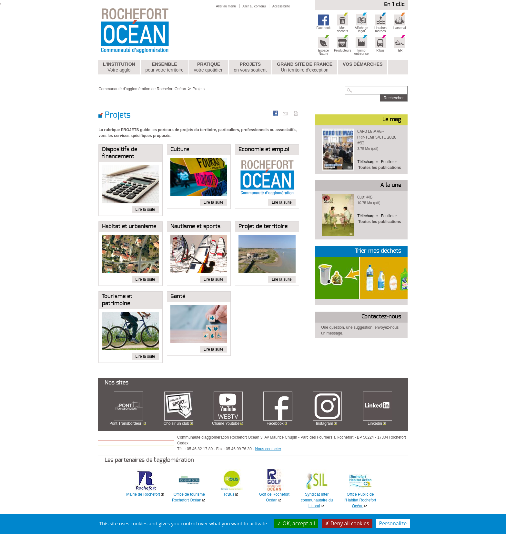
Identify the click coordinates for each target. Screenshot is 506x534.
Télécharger (367, 162)
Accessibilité (281, 6)
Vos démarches (363, 64)
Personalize (393, 523)
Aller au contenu (254, 6)
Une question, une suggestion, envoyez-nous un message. (360, 330)
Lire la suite (145, 209)
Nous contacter (268, 449)
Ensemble (165, 67)
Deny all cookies (347, 523)
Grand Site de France (304, 67)
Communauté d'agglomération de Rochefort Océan (142, 89)
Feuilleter (389, 162)
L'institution (119, 67)
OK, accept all (296, 523)
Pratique (209, 67)
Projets (250, 67)
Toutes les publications (379, 167)
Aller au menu (226, 6)
